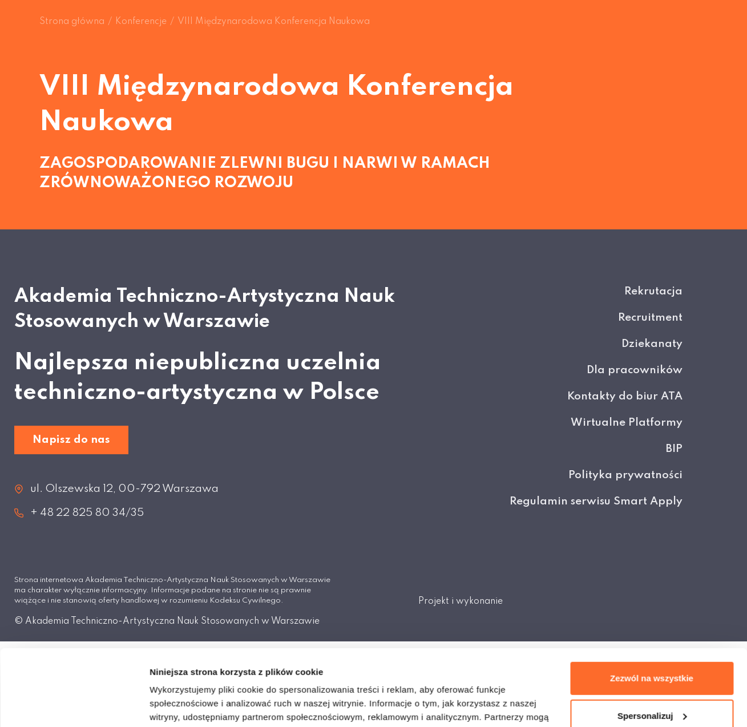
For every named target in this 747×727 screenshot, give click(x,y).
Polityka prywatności (625, 475)
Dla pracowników (635, 370)
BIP (674, 448)
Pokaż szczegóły (184, 704)
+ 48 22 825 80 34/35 (87, 512)
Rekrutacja (653, 291)
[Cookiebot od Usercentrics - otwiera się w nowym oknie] (74, 704)
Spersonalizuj (652, 644)
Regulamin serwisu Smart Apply (596, 501)
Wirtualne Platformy (627, 422)
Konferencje (141, 21)
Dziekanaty (652, 343)
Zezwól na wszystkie (651, 607)
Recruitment (650, 317)
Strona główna (71, 21)
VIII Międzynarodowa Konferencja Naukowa (273, 21)
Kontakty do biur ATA (625, 396)
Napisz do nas (71, 439)
